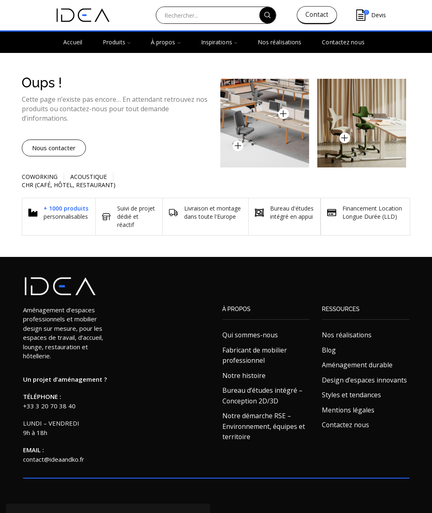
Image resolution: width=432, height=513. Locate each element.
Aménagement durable (357, 364)
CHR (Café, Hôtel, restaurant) (69, 185)
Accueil (72, 42)
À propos (165, 42)
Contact (316, 14)
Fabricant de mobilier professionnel (254, 355)
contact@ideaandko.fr (53, 459)
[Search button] (267, 15)
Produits (116, 42)
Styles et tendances (351, 394)
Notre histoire (244, 375)
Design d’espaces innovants (364, 380)
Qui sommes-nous (250, 334)
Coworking (40, 177)
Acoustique (88, 177)
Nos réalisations (280, 42)
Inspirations (219, 42)
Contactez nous (343, 42)
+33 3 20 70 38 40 (49, 406)
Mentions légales (348, 410)
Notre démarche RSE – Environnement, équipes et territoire (263, 426)
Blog (329, 350)
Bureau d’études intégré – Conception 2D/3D (262, 395)
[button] (54, 148)
